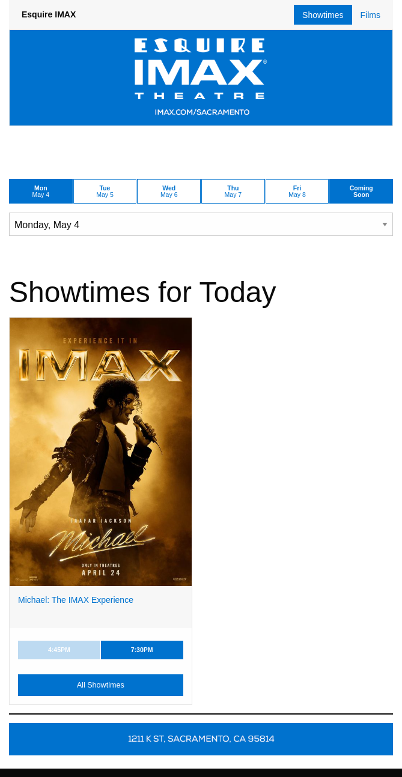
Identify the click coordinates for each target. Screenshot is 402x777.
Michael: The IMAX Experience (75, 600)
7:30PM (142, 649)
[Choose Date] (201, 224)
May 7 (233, 191)
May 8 (297, 191)
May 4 (41, 191)
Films (370, 15)
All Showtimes (100, 685)
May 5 (105, 191)
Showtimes (322, 15)
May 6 (169, 191)
